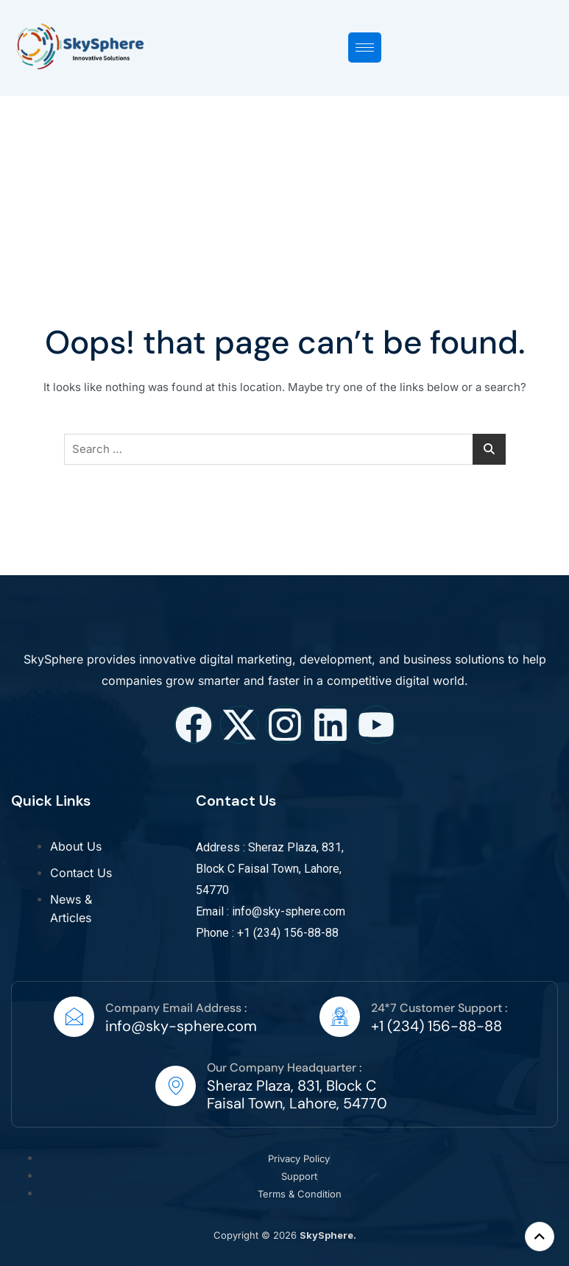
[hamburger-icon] (364, 47)
